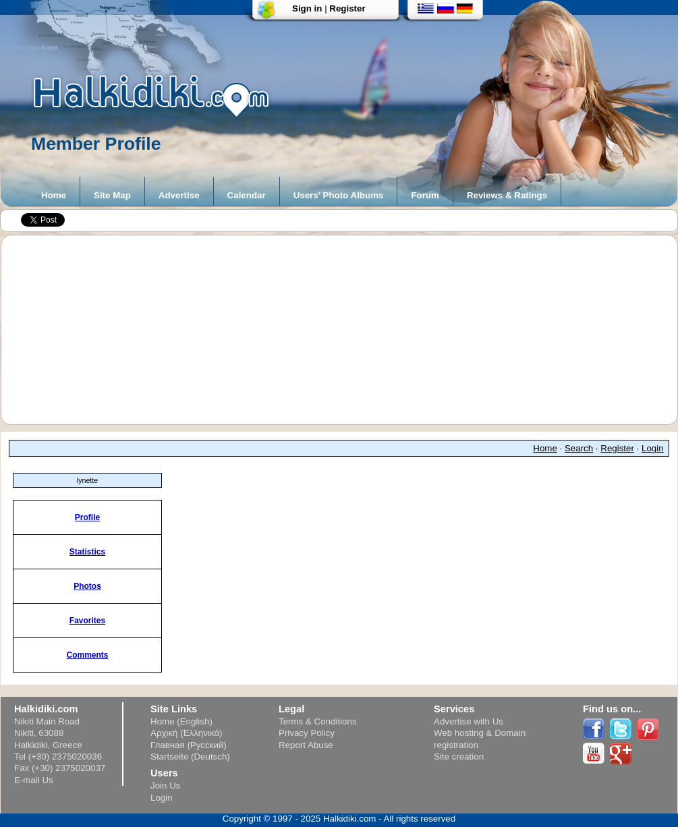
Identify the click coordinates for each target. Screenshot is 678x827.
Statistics (87, 552)
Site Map (112, 195)
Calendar (246, 195)
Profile (87, 517)
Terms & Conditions (318, 721)
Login (653, 448)
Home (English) (181, 721)
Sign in (307, 8)
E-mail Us (33, 780)
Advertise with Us (468, 721)
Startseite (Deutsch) (190, 756)
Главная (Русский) (188, 745)
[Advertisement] (346, 329)
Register (347, 8)
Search (579, 448)
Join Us (165, 785)
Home (53, 195)
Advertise (179, 195)
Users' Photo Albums (338, 195)
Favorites (87, 620)
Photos (87, 586)
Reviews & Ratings (507, 195)
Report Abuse (306, 745)
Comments (87, 655)
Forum (425, 195)
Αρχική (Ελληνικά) (186, 733)
